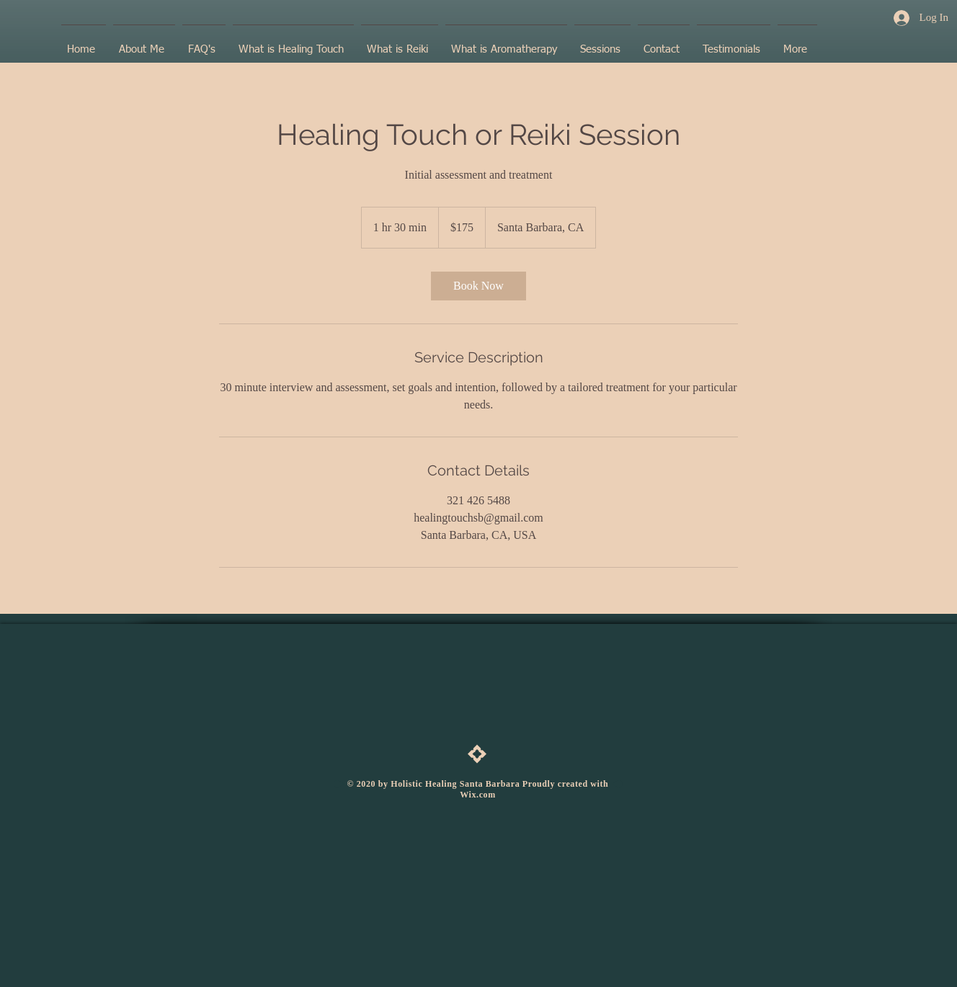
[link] (478, 286)
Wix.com (478, 795)
